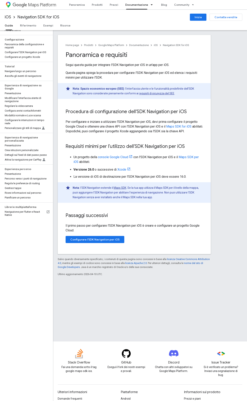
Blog (164, 5)
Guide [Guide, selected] (9, 25)
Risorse (65, 25)
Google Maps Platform (111, 45)
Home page (72, 45)
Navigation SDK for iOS (38, 17)
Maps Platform (34, 5)
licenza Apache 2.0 (136, 263)
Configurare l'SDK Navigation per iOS (95, 239)
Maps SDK (120, 187)
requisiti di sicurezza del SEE (156, 93)
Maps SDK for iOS (178, 126)
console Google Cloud (113, 157)
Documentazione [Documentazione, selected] (136, 5)
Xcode (121, 169)
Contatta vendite (225, 17)
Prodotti (97, 5)
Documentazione (139, 45)
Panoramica (77, 5)
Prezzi (114, 5)
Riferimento (28, 25)
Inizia (198, 17)
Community (181, 5)
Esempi (48, 25)
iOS (8, 17)
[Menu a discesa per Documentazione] (153, 4)
